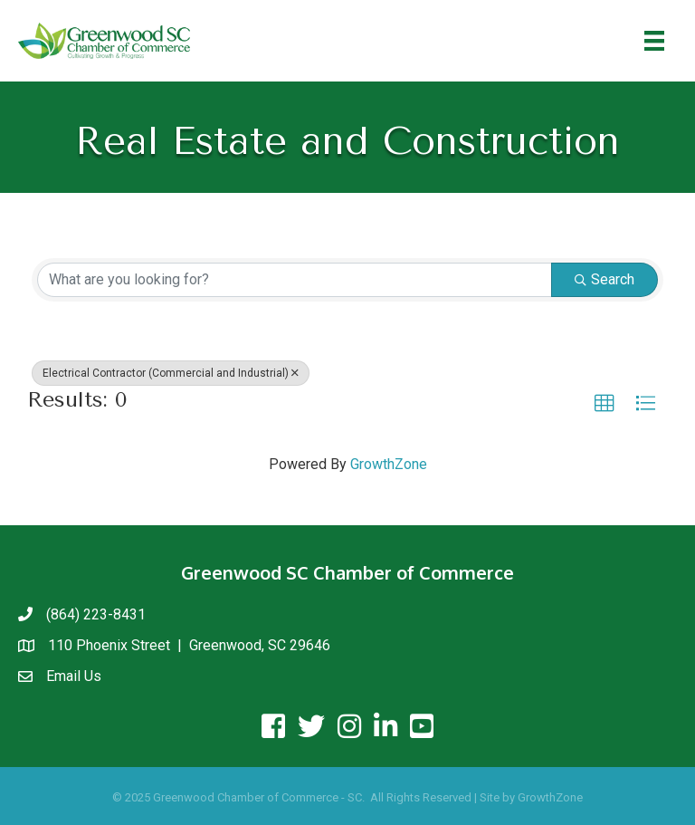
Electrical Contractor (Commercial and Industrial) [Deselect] (171, 373)
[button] (604, 404)
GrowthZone (388, 464)
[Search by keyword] (294, 280)
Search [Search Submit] (604, 279)
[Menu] (654, 40)
